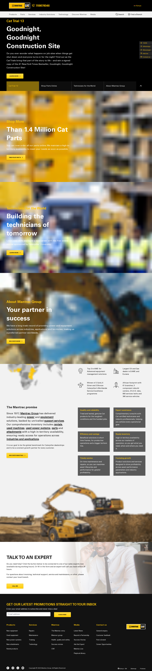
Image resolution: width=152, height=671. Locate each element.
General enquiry (101, 631)
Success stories (57, 644)
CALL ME (15, 586)
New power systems (14, 640)
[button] (137, 5)
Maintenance (33, 635)
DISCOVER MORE (15, 341)
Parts (22, 14)
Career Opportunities (103, 644)
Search (120, 14)
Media (93, 14)
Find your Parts (16, 157)
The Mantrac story (58, 631)
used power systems (38, 428)
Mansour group (56, 635)
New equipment (12, 631)
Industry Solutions (47, 14)
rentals (58, 424)
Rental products (12, 649)
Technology (63, 14)
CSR (53, 649)
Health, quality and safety (60, 640)
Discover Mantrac (79, 14)
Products (13, 14)
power (30, 417)
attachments (14, 431)
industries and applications (23, 439)
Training (32, 640)
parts (55, 428)
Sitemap (133, 668)
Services (32, 14)
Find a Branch (135, 14)
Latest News (78, 631)
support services (54, 420)
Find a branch (101, 640)
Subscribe (62, 614)
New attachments (13, 644)
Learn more (15, 76)
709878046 (41, 5)
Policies (142, 668)
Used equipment (12, 635)
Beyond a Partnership (81, 635)
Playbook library (79, 653)
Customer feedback (103, 635)
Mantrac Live (78, 649)
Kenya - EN (122, 668)
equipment (46, 417)
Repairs (31, 631)
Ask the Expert (79, 644)
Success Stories (80, 640)
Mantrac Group (29, 413)
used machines (15, 428)
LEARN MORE (15, 253)
